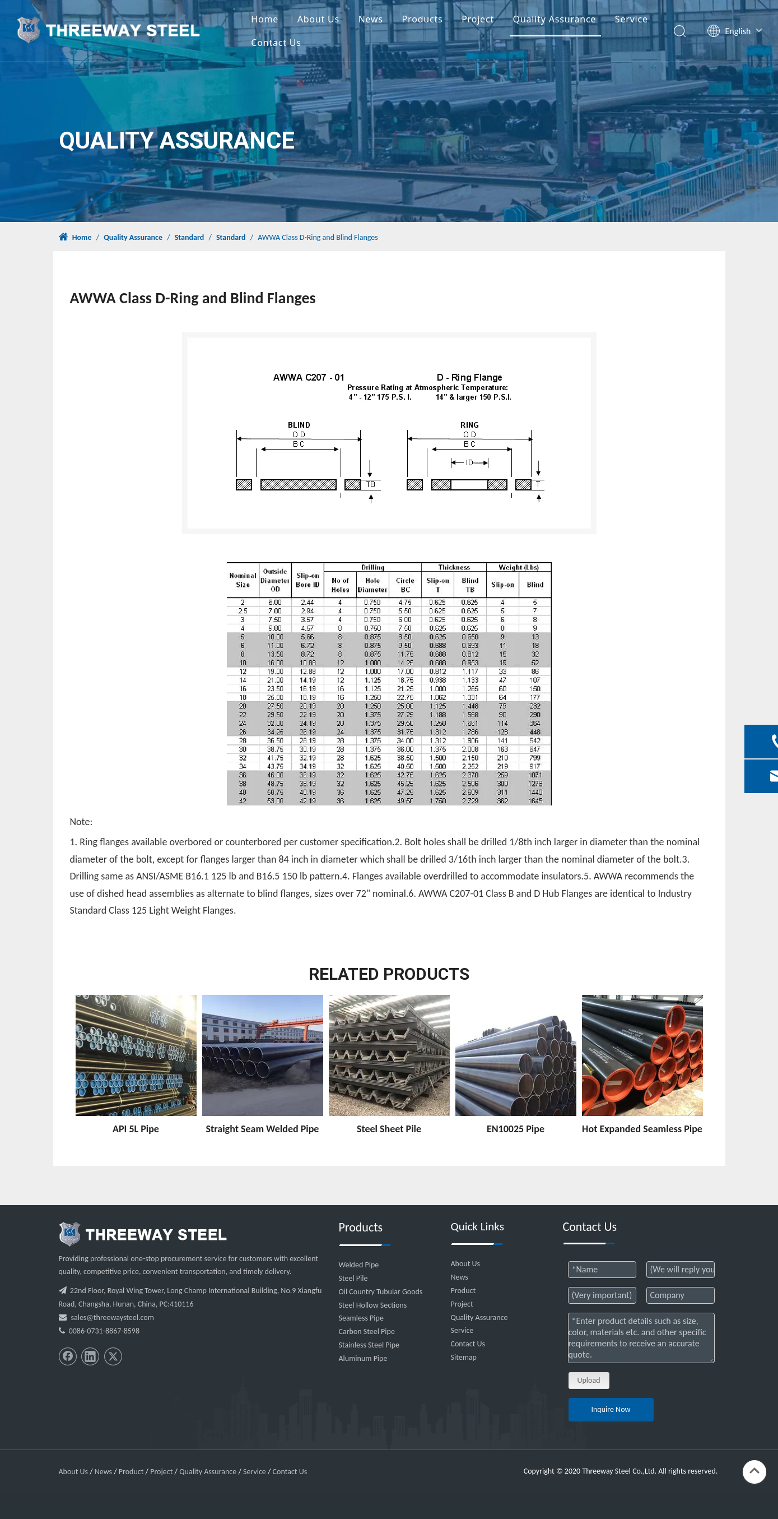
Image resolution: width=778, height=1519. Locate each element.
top (754, 1471)
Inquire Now (610, 1409)
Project (478, 19)
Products (422, 19)
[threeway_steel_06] (143, 1234)
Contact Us (276, 42)
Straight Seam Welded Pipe (262, 1129)
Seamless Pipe (361, 1318)
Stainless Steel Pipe (369, 1345)
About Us (318, 19)
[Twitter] (113, 1356)
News (370, 19)
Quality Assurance (555, 19)
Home (264, 19)
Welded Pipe (359, 1265)
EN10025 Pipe (515, 1129)
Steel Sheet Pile (389, 1129)
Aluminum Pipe (363, 1358)
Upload (588, 1380)
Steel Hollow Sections (373, 1305)
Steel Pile (353, 1278)
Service (631, 19)
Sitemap (464, 1357)
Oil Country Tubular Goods (381, 1291)
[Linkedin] (90, 1356)
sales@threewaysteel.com (112, 1317)
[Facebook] (68, 1356)
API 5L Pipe (136, 1129)
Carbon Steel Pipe (367, 1331)
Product (463, 1290)
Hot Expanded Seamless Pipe (642, 1129)
